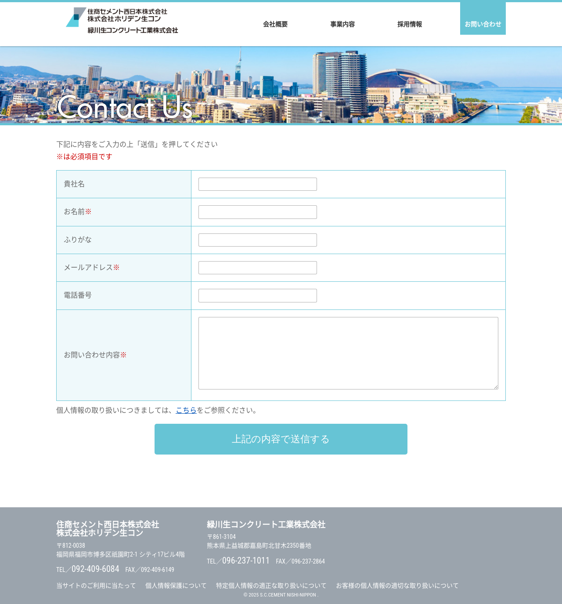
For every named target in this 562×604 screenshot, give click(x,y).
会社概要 (275, 24)
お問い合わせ (483, 24)
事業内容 (342, 24)
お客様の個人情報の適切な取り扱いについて (397, 585)
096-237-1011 (246, 560)
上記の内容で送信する (281, 438)
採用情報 (409, 24)
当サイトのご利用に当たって (96, 585)
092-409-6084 (95, 569)
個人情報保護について (176, 585)
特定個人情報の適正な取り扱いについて (271, 585)
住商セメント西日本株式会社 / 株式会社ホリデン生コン (122, 24)
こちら (186, 410)
